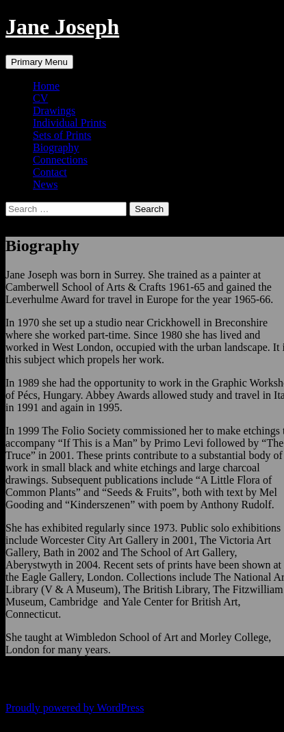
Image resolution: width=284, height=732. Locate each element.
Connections (60, 160)
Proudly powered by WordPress (74, 708)
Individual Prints (69, 123)
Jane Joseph (62, 26)
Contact (50, 172)
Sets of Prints (62, 135)
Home (46, 86)
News (45, 184)
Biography (56, 147)
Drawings (54, 110)
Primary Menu (39, 62)
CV (40, 98)
